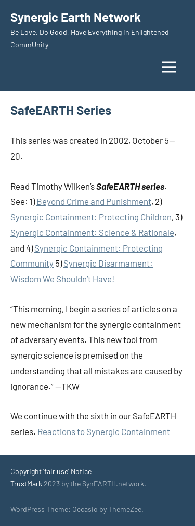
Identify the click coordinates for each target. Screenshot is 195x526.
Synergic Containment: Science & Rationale (92, 232)
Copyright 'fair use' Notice (51, 471)
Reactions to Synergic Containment (103, 431)
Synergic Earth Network (75, 16)
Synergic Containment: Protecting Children (91, 217)
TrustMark (26, 483)
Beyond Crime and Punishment (93, 201)
